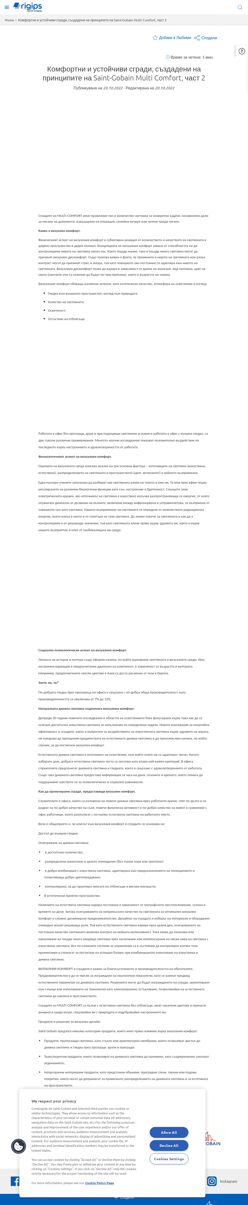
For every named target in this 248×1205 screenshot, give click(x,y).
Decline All (169, 1145)
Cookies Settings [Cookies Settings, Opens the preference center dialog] (169, 1159)
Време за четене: (186, 57)
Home (9, 20)
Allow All (169, 1132)
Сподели (205, 37)
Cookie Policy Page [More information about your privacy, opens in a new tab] (99, 1183)
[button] (242, 50)
